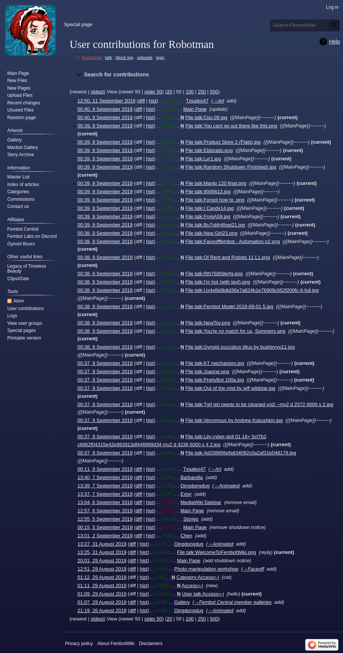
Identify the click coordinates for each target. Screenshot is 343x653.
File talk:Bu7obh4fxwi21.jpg (215, 225)
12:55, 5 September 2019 (105, 519)
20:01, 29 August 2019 (102, 560)
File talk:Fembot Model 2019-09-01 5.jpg (229, 306)
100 (190, 92)
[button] (205, 75)
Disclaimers (150, 643)
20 (169, 92)
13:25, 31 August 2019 (102, 552)
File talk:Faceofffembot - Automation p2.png (232, 241)
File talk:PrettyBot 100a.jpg (214, 380)
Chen (186, 535)
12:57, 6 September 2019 (105, 510)
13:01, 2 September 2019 (105, 535)
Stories (191, 519)
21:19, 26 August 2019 (102, 610)
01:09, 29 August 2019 (102, 594)
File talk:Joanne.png (207, 371)
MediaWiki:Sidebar (200, 502)
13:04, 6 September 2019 (105, 502)
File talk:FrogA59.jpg (207, 216)
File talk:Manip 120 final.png (215, 183)
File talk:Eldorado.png (209, 150)
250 (202, 92)
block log (124, 57)
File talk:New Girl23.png (211, 233)
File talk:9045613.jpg (207, 191)
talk (108, 57)
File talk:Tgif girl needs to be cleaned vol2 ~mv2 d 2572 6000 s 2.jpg (259, 404)
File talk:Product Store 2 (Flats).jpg (223, 142)
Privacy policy (79, 643)
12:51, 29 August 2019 (102, 569)
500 (214, 92)
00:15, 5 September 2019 (105, 527)
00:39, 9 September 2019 (105, 126)
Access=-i (192, 585)
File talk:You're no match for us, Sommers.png (235, 331)
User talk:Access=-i (203, 594)
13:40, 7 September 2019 (105, 477)
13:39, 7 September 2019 (105, 486)
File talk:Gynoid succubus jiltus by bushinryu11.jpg (240, 347)
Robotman (92, 57)
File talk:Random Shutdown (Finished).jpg (230, 167)
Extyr (185, 494)
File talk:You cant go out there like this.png (231, 126)
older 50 (153, 92)
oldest (97, 92)
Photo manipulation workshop (206, 569)
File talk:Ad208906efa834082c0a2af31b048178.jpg (240, 453)
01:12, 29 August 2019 (102, 577)
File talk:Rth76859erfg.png (214, 273)
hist (152, 101)
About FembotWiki (115, 643)
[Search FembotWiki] (305, 25)
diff (141, 101)
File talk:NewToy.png (207, 323)
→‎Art (218, 101)
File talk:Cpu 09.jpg (206, 117)
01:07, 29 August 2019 (102, 602)
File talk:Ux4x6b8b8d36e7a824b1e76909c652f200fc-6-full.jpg (251, 290)
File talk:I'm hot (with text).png (217, 282)
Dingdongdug (195, 486)
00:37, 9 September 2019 (105, 363)
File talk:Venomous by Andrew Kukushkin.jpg (233, 420)
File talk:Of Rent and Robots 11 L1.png (227, 257)
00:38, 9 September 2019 (105, 233)
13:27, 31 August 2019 (102, 544)
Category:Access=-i (198, 577)
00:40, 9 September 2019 (105, 109)
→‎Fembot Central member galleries (233, 602)
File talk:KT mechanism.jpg (214, 363)
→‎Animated (227, 486)
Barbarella (191, 477)
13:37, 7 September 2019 (105, 494)
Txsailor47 (197, 101)
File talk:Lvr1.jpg (203, 158)
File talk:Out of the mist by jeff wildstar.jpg (230, 388)
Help (334, 42)
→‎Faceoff (253, 569)
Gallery (182, 602)
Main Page (195, 109)
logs (160, 57)
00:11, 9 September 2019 (105, 469)
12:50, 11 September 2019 (106, 101)
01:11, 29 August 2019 (102, 585)
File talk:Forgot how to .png (214, 200)
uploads (144, 57)
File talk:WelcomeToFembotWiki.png (216, 552)
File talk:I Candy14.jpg (209, 208)
